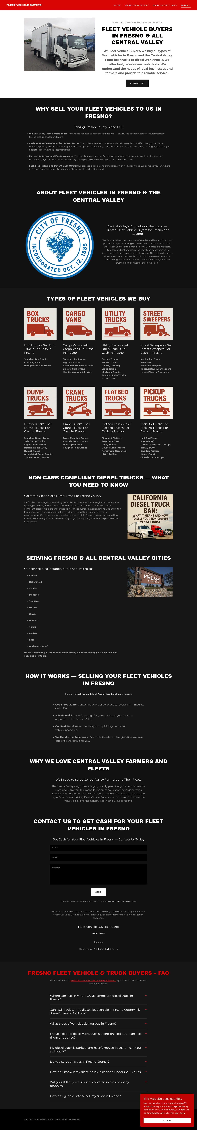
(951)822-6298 (77, 914)
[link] (24, 5)
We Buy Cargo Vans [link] (165, 5)
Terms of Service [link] (124, 901)
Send (98, 892)
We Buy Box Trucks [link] (136, 5)
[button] (186, 5)
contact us (137, 83)
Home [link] (116, 5)
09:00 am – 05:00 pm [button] (104, 949)
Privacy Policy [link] (108, 901)
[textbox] (98, 848)
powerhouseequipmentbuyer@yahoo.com (93, 980)
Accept (167, 1120)
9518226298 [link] (98, 933)
